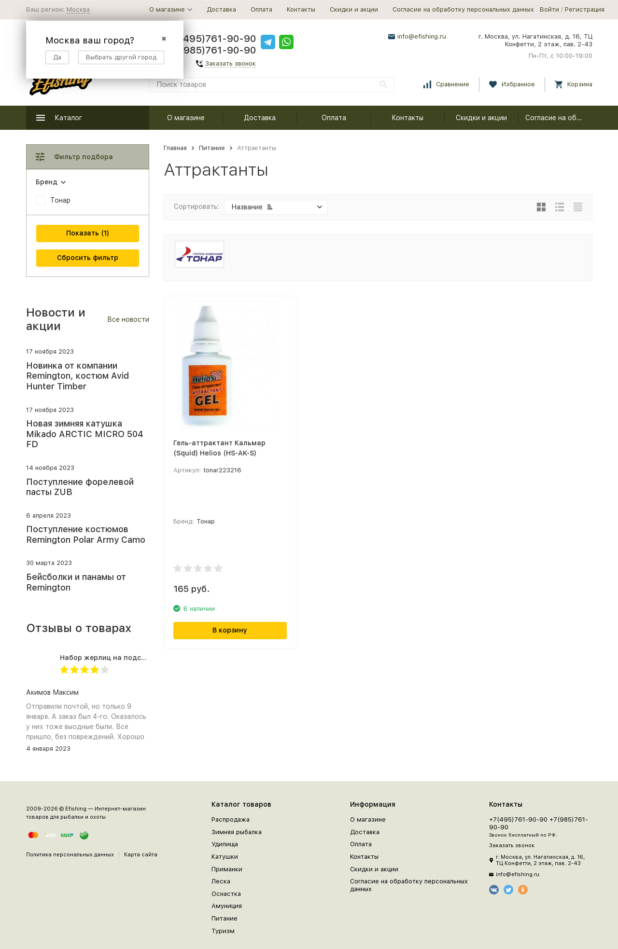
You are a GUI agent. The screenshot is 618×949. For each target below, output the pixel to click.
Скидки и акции (354, 9)
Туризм (223, 931)
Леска (220, 881)
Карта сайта (140, 855)
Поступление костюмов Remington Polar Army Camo (85, 534)
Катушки (224, 856)
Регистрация (584, 9)
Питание (212, 147)
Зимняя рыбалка (236, 832)
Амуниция (226, 905)
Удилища (224, 844)
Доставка (221, 9)
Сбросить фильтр (87, 257)
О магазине (186, 118)
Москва (78, 9)
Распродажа (230, 819)
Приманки (226, 869)
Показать (82, 233)
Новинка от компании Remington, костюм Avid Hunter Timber (77, 375)
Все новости (128, 319)
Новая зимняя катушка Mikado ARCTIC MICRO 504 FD (84, 433)
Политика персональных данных (70, 855)
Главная (175, 147)
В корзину (229, 630)
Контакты (301, 9)
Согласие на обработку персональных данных (463, 9)
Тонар (60, 200)
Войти (549, 9)
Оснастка (226, 893)
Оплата (261, 9)
